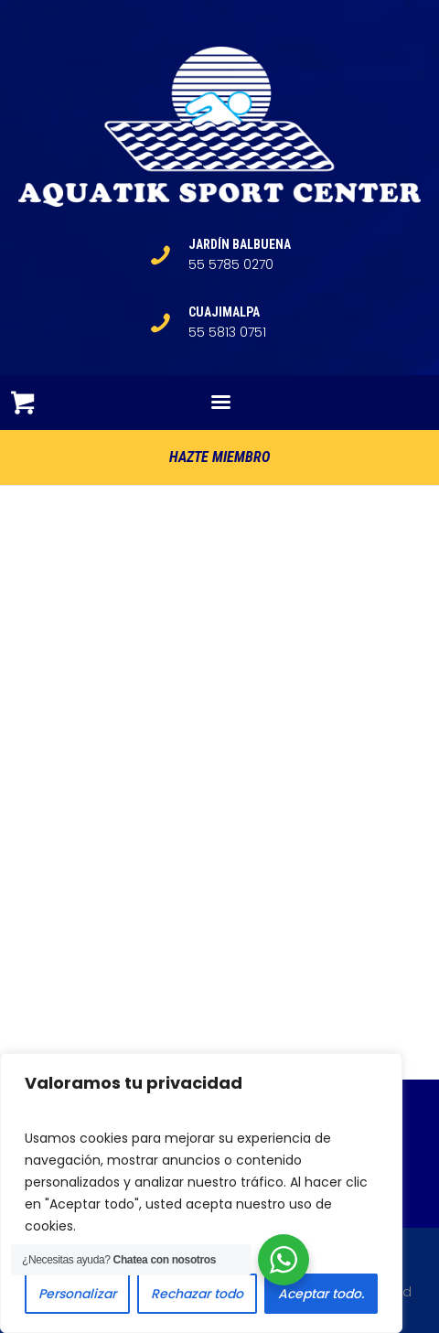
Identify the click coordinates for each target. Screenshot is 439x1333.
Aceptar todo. (321, 1294)
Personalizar (77, 1294)
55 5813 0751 (227, 332)
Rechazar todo (197, 1294)
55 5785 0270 (230, 264)
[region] (201, 1193)
